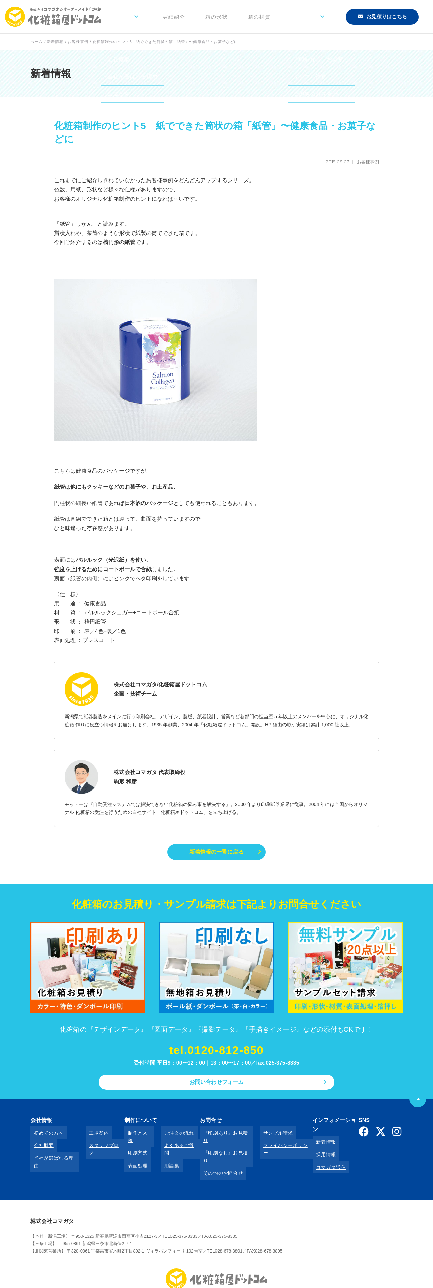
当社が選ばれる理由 (52, 1153)
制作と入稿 (134, 1135)
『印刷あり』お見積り (218, 1135)
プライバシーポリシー (275, 1144)
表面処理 (132, 1153)
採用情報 (315, 1144)
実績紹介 (204, 17)
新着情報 (315, 1135)
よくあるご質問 (171, 1144)
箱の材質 (276, 17)
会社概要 (40, 1144)
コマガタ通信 (320, 1153)
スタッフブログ (99, 1144)
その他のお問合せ (213, 1153)
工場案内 (92, 1135)
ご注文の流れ (168, 1135)
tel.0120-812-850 (216, 1052)
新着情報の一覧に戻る (216, 852)
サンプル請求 (265, 1135)
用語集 (161, 1153)
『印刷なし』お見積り (218, 1144)
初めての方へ (45, 1135)
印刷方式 (132, 1144)
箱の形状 (240, 17)
